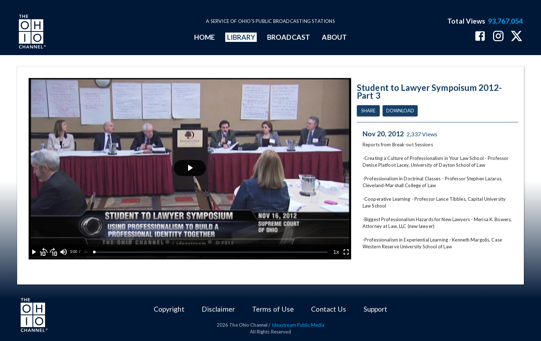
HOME (204, 37)
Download (400, 110)
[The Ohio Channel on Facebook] (480, 37)
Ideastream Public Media (298, 325)
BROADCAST (288, 37)
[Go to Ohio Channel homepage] (31, 33)
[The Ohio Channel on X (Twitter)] (516, 37)
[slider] (211, 252)
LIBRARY (241, 37)
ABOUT (334, 37)
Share (368, 110)
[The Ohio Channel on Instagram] (498, 37)
